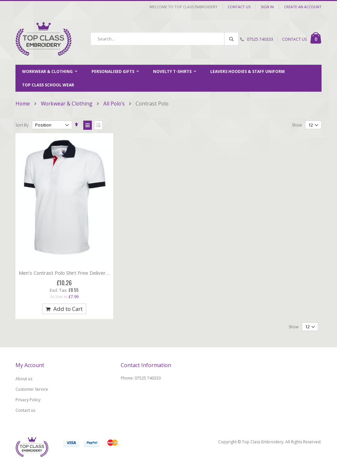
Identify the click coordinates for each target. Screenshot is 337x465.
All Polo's (114, 103)
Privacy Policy (27, 400)
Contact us (25, 410)
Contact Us (239, 6)
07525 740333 (260, 39)
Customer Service (31, 389)
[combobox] (165, 38)
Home (22, 103)
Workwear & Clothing (66, 103)
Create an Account (303, 6)
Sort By (22, 125)
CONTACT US (294, 39)
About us (23, 379)
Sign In (267, 6)
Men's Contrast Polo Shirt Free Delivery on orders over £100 (88, 272)
